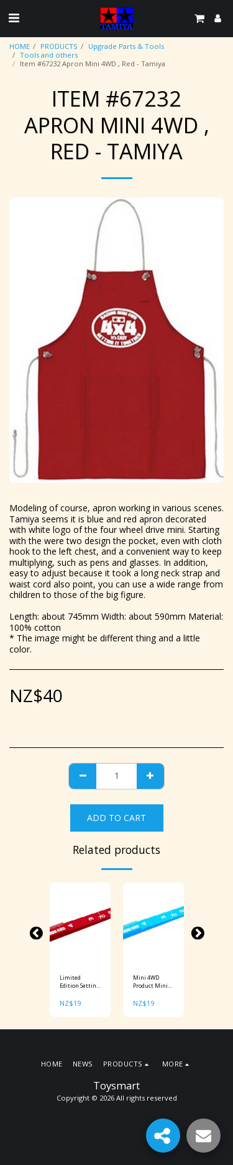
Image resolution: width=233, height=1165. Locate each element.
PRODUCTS (59, 46)
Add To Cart (116, 818)
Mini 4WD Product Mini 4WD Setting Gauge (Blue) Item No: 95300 (153, 982)
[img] (80, 923)
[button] (13, 17)
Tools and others (49, 54)
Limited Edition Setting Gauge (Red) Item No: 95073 (79, 982)
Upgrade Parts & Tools (126, 46)
